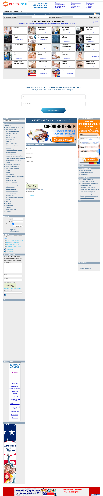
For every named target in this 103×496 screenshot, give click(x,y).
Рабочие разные (10, 187)
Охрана (8, 170)
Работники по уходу (11, 180)
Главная (7, 14)
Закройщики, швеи (11, 152)
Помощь (44, 14)
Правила (36, 14)
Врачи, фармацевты (11, 143)
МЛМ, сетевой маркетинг (12, 168)
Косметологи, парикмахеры (13, 164)
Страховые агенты (11, 193)
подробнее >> (23, 30)
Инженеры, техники (11, 154)
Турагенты (8, 201)
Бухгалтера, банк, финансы (13, 131)
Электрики (8, 203)
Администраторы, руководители (14, 127)
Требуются (7, 125)
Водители (8, 141)
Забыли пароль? (14, 231)
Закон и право (84, 174)
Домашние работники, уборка (14, 150)
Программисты (10, 174)
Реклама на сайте (62, 14)
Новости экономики (86, 170)
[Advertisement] (15, 330)
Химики (8, 135)
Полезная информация (87, 172)
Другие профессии (11, 209)
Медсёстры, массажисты (12, 166)
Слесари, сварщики (11, 189)
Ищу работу (7, 211)
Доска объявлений (17, 14)
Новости (28, 14)
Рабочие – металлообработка (14, 185)
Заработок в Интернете (12, 133)
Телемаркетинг (10, 195)
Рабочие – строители (11, 182)
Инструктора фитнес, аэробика (14, 156)
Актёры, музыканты (11, 129)
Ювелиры (8, 207)
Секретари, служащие (12, 191)
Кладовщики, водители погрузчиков (15, 158)
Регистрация (13, 229)
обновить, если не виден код (34, 189)
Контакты (51, 14)
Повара (8, 172)
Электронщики (10, 205)
